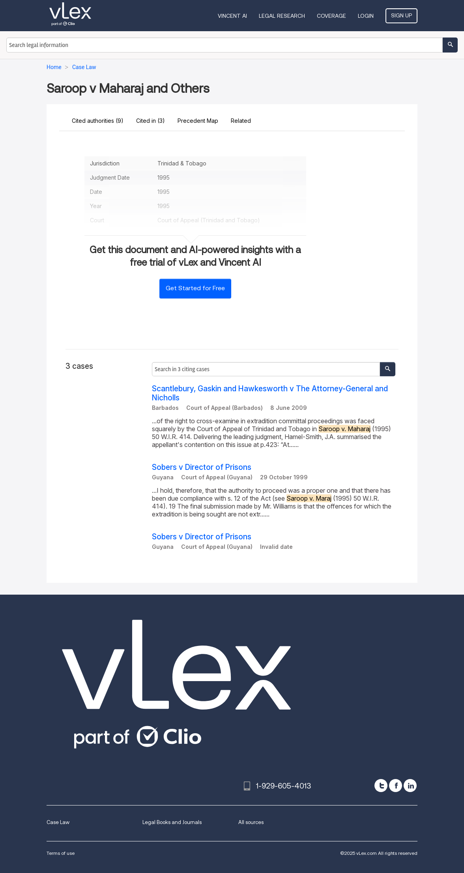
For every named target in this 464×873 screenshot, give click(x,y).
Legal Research (282, 16)
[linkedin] (410, 785)
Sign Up (401, 15)
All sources (251, 822)
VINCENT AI (232, 16)
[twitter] (380, 785)
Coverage (331, 16)
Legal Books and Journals (172, 822)
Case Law (58, 822)
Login (366, 16)
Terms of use (61, 853)
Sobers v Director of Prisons (201, 467)
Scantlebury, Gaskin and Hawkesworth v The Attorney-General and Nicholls (270, 393)
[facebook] (395, 785)
